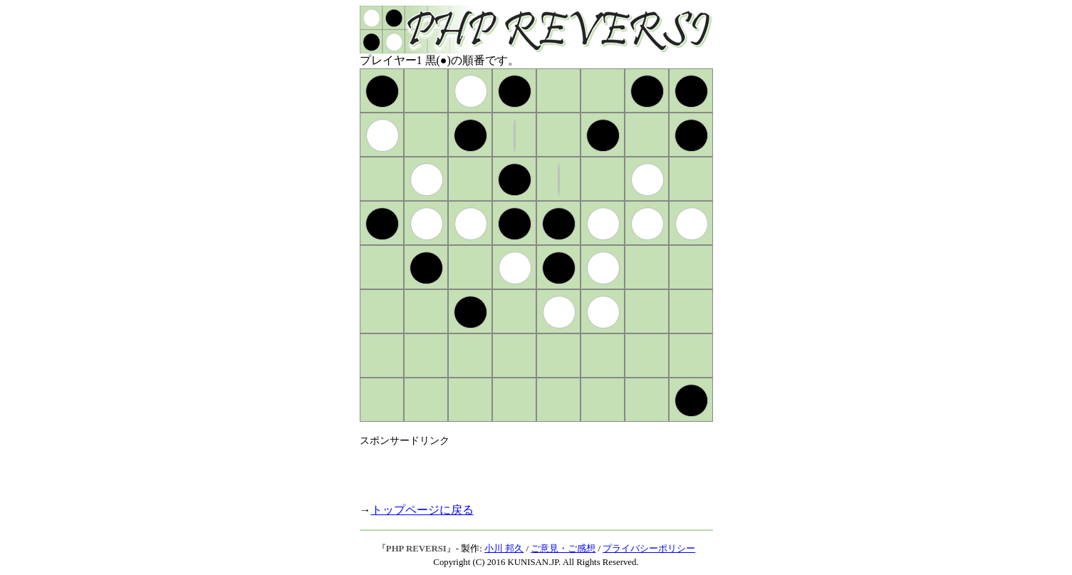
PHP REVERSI (416, 549)
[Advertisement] (526, 468)
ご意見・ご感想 (563, 549)
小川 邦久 (504, 549)
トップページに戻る (422, 510)
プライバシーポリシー (649, 549)
